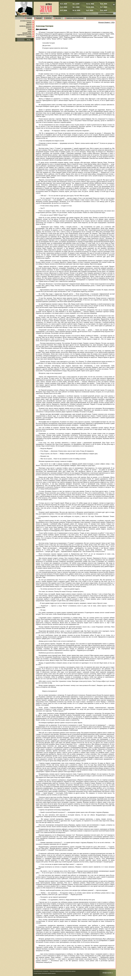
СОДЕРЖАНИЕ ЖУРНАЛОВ (25, 35)
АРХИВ (31, 29)
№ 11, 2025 (90, 4)
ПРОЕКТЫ (30, 28)
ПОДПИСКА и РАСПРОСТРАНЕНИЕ (74, 18)
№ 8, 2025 (103, 4)
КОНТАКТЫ (48, 18)
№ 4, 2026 (63, 7)
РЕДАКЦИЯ (39, 18)
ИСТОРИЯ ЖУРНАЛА (27, 21)
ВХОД (28, 39)
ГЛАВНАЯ (29, 18)
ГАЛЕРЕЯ (30, 36)
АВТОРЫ (30, 22)
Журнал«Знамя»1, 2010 (106, 22)
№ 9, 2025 (89, 10)
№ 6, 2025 (103, 10)
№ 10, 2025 (90, 7)
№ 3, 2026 (63, 10)
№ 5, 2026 (63, 4)
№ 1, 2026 (76, 7)
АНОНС (30, 31)
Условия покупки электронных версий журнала (45, 973)
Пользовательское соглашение (41, 971)
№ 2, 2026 (76, 4)
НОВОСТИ (30, 24)
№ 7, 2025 (103, 7)
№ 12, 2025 (76, 10)
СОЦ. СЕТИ (58, 18)
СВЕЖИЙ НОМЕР (28, 33)
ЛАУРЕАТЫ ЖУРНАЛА (27, 26)
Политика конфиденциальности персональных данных (62, 971)
